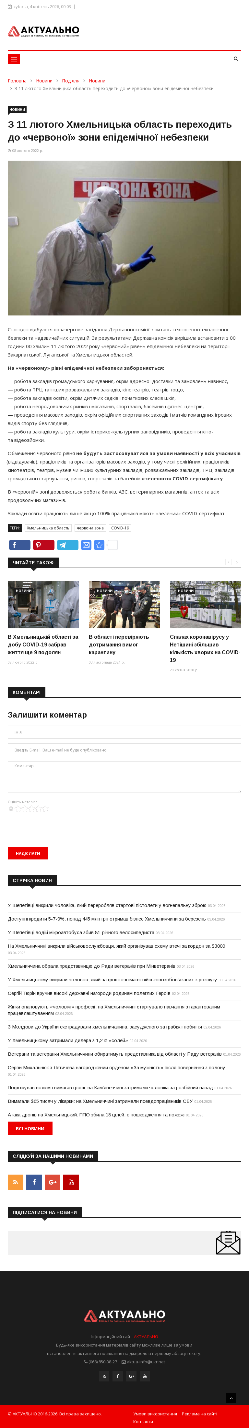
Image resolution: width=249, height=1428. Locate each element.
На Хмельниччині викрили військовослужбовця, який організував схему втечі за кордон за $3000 (116, 946)
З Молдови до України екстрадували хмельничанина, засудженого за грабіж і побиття (105, 1026)
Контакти (143, 1419)
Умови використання (155, 1411)
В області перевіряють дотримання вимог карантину (119, 644)
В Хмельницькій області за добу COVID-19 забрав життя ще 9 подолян (43, 644)
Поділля (70, 81)
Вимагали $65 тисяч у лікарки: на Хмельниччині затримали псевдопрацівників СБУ (100, 1101)
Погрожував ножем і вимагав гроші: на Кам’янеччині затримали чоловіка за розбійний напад (110, 1087)
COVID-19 (120, 528)
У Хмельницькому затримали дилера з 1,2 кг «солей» (68, 1040)
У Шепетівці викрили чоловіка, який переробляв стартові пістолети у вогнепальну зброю (107, 905)
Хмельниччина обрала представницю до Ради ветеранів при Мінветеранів (91, 966)
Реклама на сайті (199, 1411)
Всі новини (30, 1128)
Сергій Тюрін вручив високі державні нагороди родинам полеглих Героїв (89, 993)
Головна (17, 81)
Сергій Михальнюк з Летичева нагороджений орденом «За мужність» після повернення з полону (116, 1067)
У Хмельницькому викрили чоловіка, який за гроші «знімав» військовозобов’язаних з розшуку (112, 979)
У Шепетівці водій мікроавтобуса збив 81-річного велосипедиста (81, 932)
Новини (44, 81)
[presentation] (57, 824)
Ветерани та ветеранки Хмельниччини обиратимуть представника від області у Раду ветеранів (115, 1054)
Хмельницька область (48, 528)
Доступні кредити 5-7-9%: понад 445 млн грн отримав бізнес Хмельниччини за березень (107, 919)
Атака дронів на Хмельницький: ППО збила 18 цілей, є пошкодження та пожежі (96, 1114)
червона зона (90, 528)
